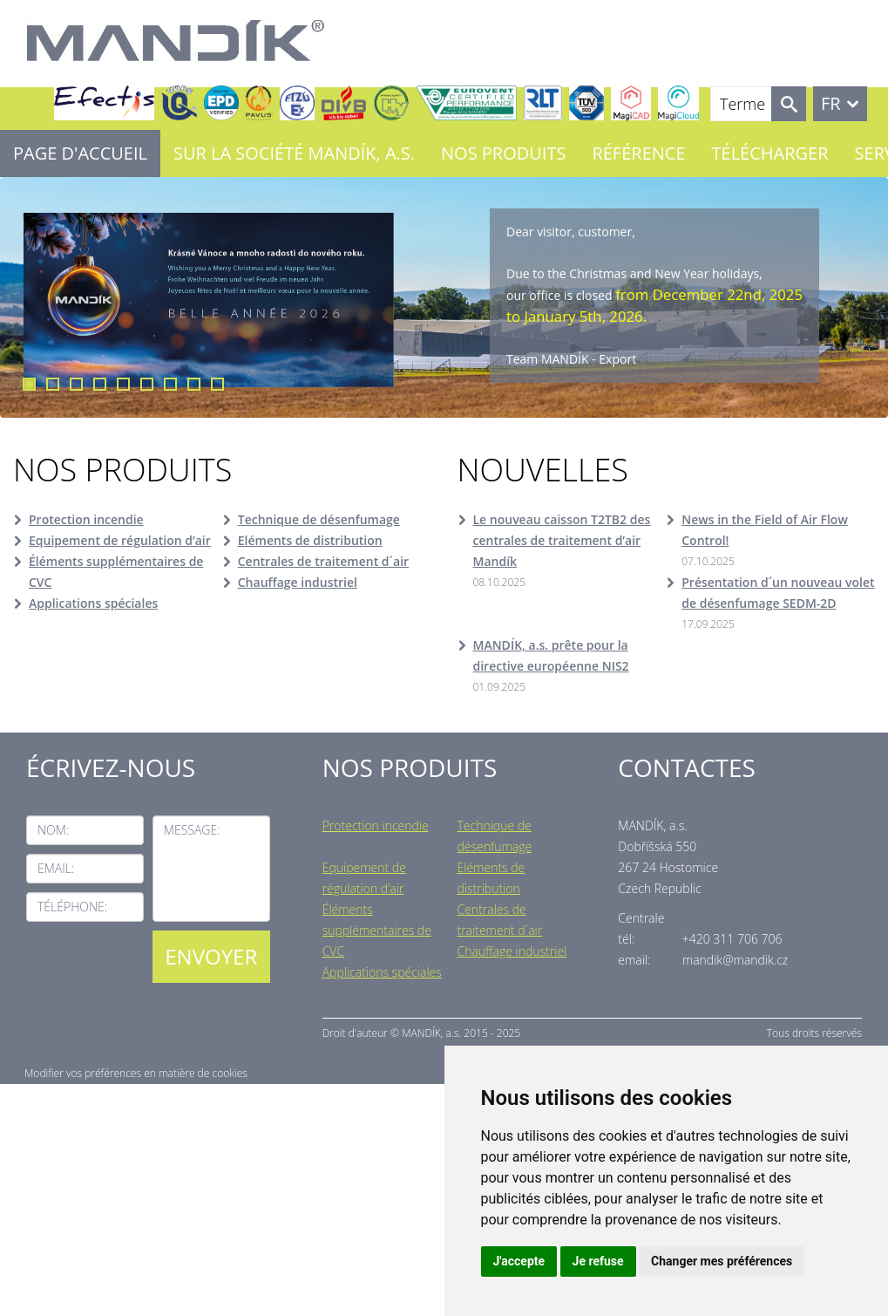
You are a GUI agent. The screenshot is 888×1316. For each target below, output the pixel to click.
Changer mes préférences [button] (721, 1261)
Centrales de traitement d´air (323, 561)
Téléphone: (72, 906)
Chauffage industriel (297, 582)
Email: (55, 868)
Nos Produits (503, 153)
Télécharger (770, 153)
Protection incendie (86, 519)
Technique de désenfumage (319, 519)
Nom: (53, 830)
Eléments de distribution (310, 540)
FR (831, 103)
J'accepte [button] (519, 1261)
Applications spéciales (93, 603)
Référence (638, 153)
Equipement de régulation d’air (120, 540)
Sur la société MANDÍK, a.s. (294, 153)
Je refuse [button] (598, 1261)
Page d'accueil (80, 153)
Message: (192, 830)
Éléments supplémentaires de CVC (116, 571)
